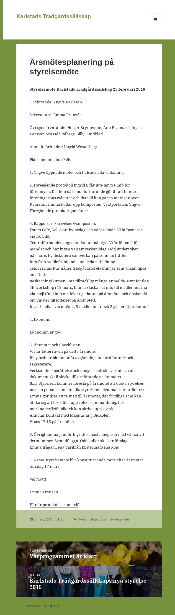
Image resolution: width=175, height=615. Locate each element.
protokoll (101, 519)
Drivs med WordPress (43, 606)
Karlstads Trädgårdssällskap (53, 16)
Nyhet (82, 519)
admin (65, 519)
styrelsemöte (119, 519)
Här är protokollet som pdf (54, 504)
